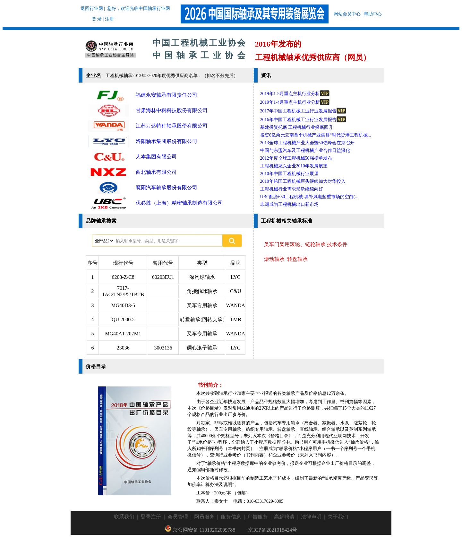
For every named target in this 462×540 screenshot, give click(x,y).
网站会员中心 (347, 14)
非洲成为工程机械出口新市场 (289, 204)
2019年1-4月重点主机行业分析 (295, 102)
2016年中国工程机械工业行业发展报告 (303, 119)
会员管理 (177, 516)
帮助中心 (373, 14)
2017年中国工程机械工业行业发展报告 (303, 111)
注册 (109, 19)
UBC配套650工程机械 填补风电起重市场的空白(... (309, 196)
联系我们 (124, 516)
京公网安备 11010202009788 (200, 530)
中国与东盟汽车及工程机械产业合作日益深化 (305, 150)
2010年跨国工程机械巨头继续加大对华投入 (303, 181)
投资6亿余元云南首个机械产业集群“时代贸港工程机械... (315, 135)
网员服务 (204, 516)
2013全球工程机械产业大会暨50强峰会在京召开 (307, 142)
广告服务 (257, 516)
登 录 (97, 19)
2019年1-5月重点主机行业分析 (295, 93)
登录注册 (151, 516)
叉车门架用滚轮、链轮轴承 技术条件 (305, 244)
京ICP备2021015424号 (272, 530)
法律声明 (311, 516)
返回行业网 (92, 8)
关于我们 (338, 516)
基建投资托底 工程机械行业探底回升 (296, 127)
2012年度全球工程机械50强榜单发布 (296, 158)
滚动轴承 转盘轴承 (286, 259)
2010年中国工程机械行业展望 (289, 173)
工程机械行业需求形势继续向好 (291, 189)
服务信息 (231, 516)
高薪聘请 (284, 516)
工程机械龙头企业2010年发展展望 (294, 166)
